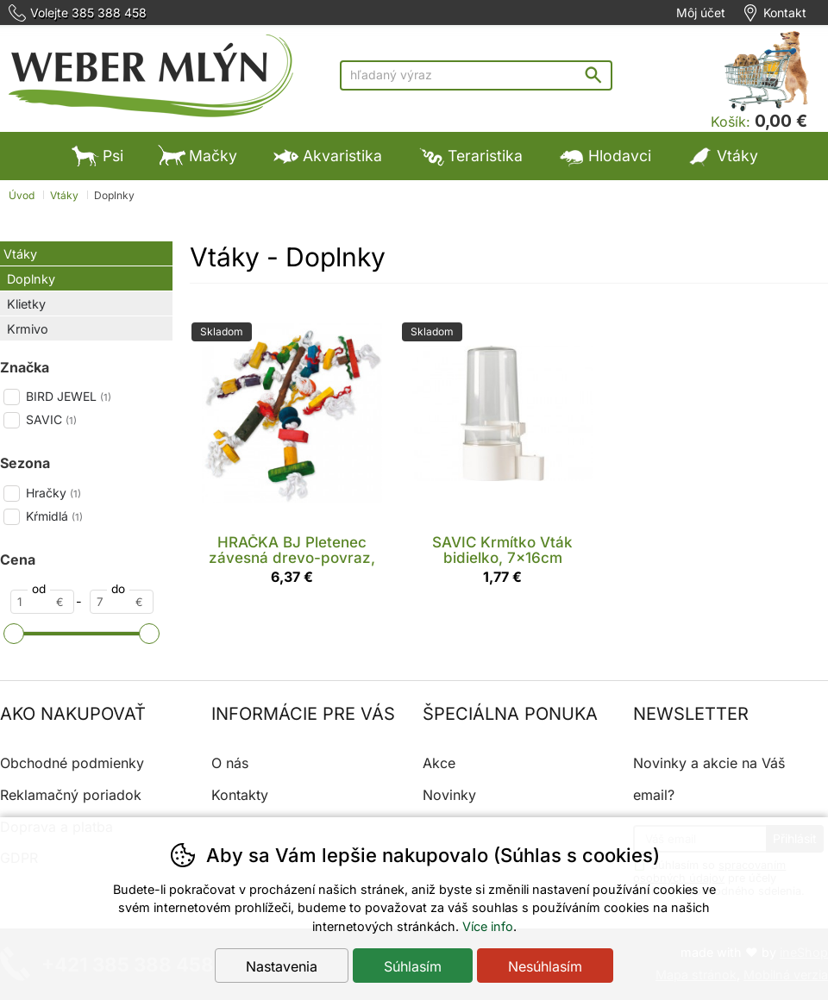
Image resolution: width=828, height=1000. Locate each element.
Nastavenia (281, 966)
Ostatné (315, 204)
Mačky (197, 156)
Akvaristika (327, 156)
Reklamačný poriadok (70, 794)
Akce (439, 763)
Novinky (449, 794)
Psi (97, 156)
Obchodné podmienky (72, 763)
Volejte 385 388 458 (88, 13)
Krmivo (27, 329)
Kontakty (239, 794)
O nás (229, 763)
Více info (487, 926)
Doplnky (31, 279)
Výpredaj (424, 204)
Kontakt (784, 13)
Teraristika (470, 156)
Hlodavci (604, 156)
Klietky (26, 304)
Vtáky (20, 254)
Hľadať (597, 74)
